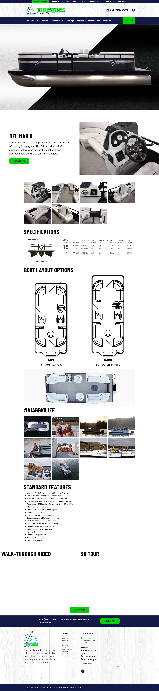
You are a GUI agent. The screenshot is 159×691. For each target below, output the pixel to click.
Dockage (70, 20)
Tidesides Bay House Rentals (113, 2)
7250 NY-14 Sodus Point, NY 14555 (89, 640)
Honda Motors (57, 20)
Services (80, 20)
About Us (107, 20)
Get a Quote (19, 161)
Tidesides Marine (41, 2)
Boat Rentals (42, 20)
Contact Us (110, 621)
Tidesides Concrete (90, 2)
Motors (64, 643)
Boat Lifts (29, 20)
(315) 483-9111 (121, 10)
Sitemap (65, 651)
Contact (129, 20)
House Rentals (94, 20)
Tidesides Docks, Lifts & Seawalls (65, 2)
